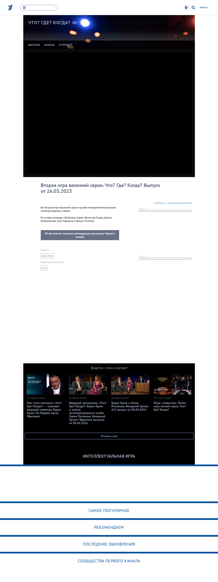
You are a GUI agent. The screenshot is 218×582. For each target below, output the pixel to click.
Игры (44, 268)
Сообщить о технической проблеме (173, 202)
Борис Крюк (47, 255)
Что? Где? (49, 22)
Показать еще (109, 436)
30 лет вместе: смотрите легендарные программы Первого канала (80, 235)
